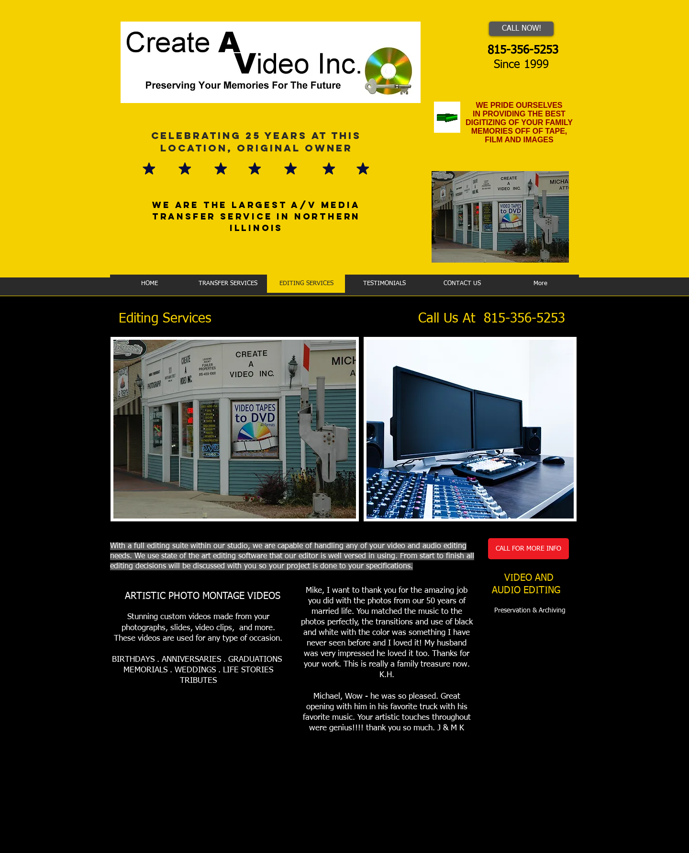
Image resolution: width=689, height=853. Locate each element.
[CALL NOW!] (521, 29)
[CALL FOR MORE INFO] (528, 548)
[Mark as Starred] (149, 168)
